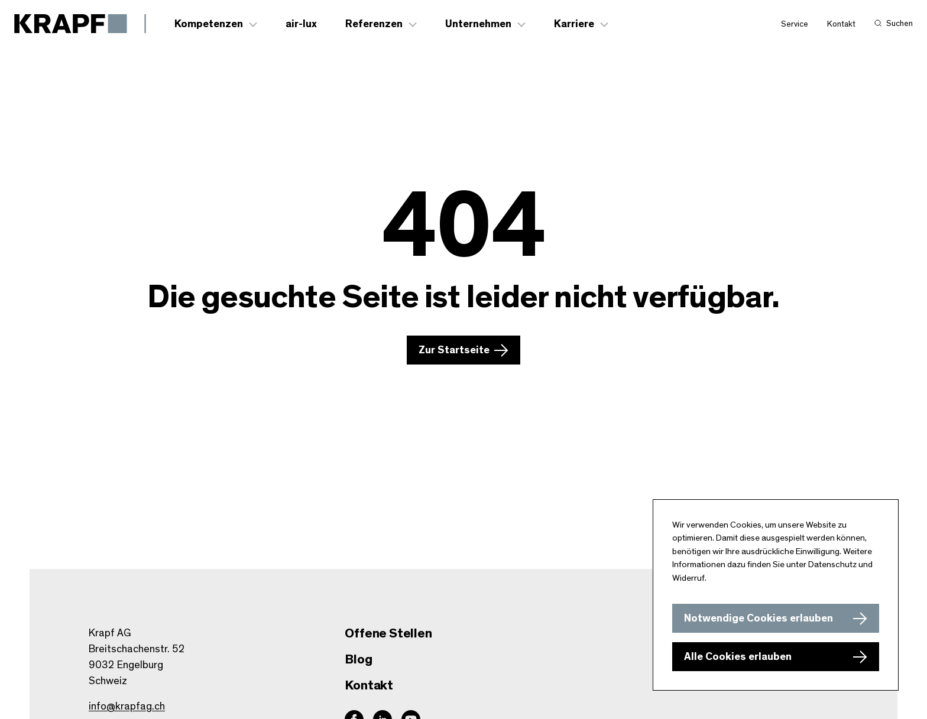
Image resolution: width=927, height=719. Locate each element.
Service (794, 24)
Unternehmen (478, 24)
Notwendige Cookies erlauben (758, 618)
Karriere (574, 24)
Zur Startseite (454, 350)
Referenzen (374, 24)
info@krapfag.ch (127, 706)
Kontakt (841, 24)
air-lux (301, 24)
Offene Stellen (388, 633)
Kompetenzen (208, 24)
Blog (358, 659)
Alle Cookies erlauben (738, 657)
